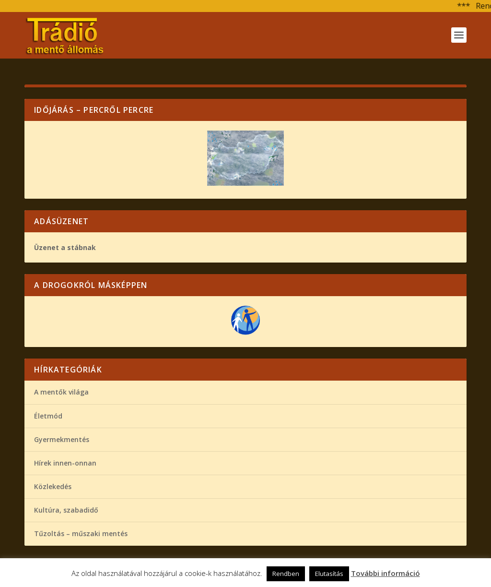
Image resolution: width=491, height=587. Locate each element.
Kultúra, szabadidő (66, 510)
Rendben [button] (285, 573)
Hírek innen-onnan (65, 462)
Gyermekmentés (61, 439)
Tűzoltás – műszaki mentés (81, 533)
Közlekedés (52, 486)
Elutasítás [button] (329, 573)
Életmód (48, 415)
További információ (385, 573)
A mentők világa (61, 391)
